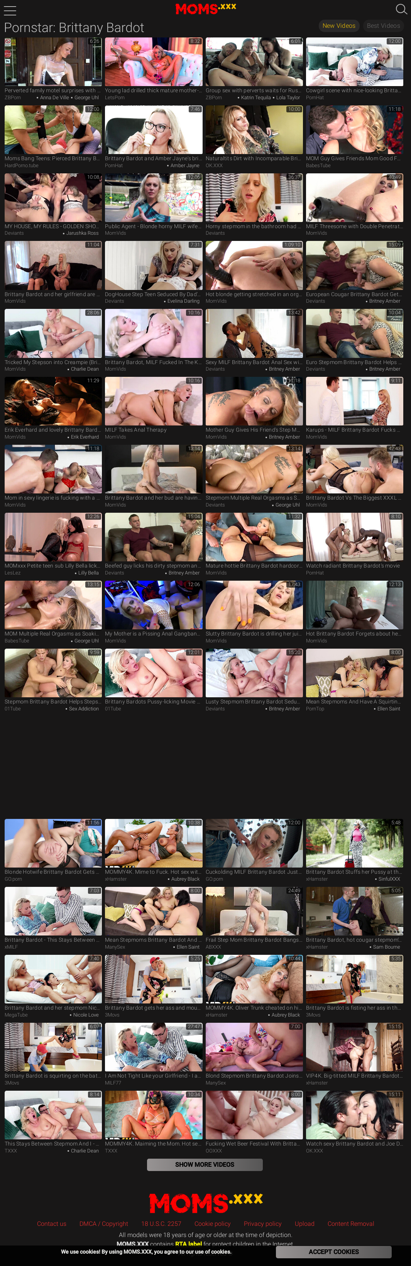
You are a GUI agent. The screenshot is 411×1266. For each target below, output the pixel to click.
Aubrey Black (185, 878)
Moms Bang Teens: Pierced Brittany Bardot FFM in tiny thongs (53, 133)
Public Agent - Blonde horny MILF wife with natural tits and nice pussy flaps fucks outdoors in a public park (153, 201)
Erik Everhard (84, 436)
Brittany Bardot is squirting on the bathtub (53, 1051)
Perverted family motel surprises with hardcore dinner (53, 65)
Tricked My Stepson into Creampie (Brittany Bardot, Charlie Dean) (53, 337)
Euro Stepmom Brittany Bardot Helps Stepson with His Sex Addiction (354, 337)
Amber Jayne (184, 165)
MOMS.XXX (205, 1202)
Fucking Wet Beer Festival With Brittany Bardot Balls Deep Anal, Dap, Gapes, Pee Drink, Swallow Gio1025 (254, 1119)
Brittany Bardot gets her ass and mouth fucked (153, 983)
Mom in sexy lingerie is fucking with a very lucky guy (53, 473)
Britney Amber (384, 300)
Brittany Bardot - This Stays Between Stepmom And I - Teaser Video (53, 915)
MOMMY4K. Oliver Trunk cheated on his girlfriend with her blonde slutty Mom (254, 983)
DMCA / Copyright (103, 1223)
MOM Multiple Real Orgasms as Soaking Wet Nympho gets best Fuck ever (53, 609)
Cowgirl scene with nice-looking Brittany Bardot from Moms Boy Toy (354, 65)
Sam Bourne (386, 946)
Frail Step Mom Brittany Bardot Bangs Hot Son (254, 915)
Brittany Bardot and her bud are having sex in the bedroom (153, 473)
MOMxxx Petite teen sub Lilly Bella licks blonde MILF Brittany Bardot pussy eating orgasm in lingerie (53, 541)
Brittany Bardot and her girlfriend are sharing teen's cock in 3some (53, 269)
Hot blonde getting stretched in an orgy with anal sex (254, 269)
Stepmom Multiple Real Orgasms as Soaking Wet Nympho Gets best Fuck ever (254, 473)
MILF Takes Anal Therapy (153, 405)
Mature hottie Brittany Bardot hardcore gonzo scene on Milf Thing (254, 541)
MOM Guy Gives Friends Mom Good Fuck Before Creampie (354, 133)
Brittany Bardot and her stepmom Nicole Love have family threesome (53, 983)
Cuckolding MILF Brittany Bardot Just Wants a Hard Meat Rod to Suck (254, 847)
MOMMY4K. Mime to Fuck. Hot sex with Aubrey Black (153, 847)
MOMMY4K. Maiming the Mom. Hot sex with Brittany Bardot (153, 1119)
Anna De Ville (54, 97)
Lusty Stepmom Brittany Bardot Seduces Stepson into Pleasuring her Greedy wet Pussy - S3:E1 (254, 677)
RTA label (188, 1244)
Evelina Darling (183, 300)
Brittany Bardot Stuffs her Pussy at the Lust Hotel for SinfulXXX (354, 847)
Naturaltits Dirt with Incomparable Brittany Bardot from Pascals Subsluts (254, 133)
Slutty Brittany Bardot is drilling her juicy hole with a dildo (254, 609)
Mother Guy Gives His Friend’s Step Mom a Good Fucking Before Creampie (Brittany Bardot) (254, 405)
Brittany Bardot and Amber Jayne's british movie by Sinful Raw (153, 133)
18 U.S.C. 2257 (161, 1223)
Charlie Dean (84, 368)
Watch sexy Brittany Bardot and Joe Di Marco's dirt (354, 1119)
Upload (305, 1223)
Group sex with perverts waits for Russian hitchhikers (254, 65)
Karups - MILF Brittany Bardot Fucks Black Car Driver (354, 405)
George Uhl (86, 97)
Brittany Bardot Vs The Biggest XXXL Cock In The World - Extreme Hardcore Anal (354, 473)
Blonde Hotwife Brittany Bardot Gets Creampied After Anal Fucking (53, 847)
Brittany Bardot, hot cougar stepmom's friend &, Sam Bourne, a (354, 915)
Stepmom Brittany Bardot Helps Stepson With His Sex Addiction (53, 677)
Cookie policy (213, 1223)
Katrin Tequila (255, 97)
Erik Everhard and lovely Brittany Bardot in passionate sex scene (53, 405)
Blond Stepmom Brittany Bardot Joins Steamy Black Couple (254, 1051)
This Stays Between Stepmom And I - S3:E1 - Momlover (53, 1119)
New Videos (339, 25)
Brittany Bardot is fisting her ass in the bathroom (354, 983)
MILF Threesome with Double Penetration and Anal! (354, 201)
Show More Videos (204, 1164)
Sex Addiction (83, 708)
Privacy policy (263, 1223)
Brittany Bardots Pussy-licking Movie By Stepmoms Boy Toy (153, 677)
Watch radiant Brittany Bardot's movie (354, 541)
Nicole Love (85, 1014)
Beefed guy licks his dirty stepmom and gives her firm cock (153, 541)
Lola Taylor (287, 97)
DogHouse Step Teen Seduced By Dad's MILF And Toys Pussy (153, 269)
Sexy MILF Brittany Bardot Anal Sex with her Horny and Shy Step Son (254, 337)
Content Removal (351, 1223)
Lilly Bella (88, 572)
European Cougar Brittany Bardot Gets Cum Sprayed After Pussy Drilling (354, 269)
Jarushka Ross (82, 233)
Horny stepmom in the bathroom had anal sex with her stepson (254, 201)
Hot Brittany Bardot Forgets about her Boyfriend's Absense (354, 609)
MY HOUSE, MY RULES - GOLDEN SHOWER (53, 201)
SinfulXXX (388, 878)
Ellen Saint (388, 708)
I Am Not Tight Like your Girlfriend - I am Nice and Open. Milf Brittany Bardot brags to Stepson (153, 1051)
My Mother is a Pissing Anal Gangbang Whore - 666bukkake (153, 609)
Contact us (51, 1223)
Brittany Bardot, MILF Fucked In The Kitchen (153, 337)
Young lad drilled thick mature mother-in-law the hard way (153, 65)
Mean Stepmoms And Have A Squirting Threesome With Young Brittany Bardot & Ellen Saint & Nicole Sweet (354, 677)
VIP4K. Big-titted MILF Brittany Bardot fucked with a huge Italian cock (354, 1051)
